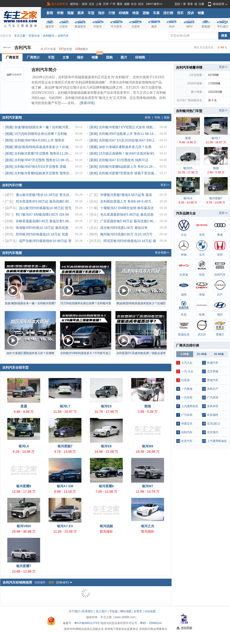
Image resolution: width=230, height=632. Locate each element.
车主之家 (19, 35)
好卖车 (138, 611)
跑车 (154, 26)
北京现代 (212, 432)
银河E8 (106, 446)
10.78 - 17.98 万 (106, 412)
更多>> (165, 185)
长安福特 (212, 415)
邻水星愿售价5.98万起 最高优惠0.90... (44, 201)
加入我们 (101, 611)
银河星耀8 (23, 486)
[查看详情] (87, 103)
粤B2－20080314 (150, 623)
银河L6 (24, 446)
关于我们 (74, 611)
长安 (184, 314)
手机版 (113, 611)
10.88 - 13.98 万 (23, 571)
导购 (157, 117)
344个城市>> (154, 4)
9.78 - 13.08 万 (65, 451)
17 (45, 48)
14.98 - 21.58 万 (106, 451)
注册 (201, 4)
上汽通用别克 (189, 406)
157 (61, 48)
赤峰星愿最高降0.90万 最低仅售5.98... (44, 221)
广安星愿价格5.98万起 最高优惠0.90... (128, 221)
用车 (180, 13)
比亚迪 (184, 274)
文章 (65, 57)
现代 (220, 314)
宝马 (202, 254)
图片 (124, 57)
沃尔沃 (202, 334)
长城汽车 (212, 362)
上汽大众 (186, 362)
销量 (201, 13)
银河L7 (65, 406)
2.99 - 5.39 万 (148, 412)
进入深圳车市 (59, 4)
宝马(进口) (213, 423)
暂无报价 (106, 531)
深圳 (84, 4)
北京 (91, 4)
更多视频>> (162, 252)
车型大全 (34, 35)
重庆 (120, 4)
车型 (91, 13)
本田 (220, 254)
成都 (127, 4)
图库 (80, 13)
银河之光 (147, 526)
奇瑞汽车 (212, 380)
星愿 (23, 406)
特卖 (135, 13)
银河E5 (106, 406)
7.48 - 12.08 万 (106, 491)
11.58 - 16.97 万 (65, 412)
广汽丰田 (186, 415)
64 (222, 47)
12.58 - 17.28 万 (23, 491)
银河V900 (24, 526)
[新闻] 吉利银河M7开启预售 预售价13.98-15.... (39, 160)
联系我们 (87, 611)
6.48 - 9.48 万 (24, 412)
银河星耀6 (106, 486)
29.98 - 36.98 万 (23, 531)
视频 (70, 13)
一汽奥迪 (186, 388)
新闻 (49, 13)
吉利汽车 (63, 35)
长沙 (134, 4)
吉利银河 (48, 35)
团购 (146, 13)
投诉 (190, 13)
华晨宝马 (186, 423)
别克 (202, 274)
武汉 (141, 4)
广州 (112, 4)
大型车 (135, 26)
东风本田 (212, 406)
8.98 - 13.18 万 (65, 491)
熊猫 (147, 406)
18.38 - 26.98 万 (147, 451)
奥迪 (220, 234)
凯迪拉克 (183, 334)
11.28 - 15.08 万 (65, 531)
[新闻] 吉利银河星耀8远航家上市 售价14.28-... (122, 166)
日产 (220, 294)
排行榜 (168, 13)
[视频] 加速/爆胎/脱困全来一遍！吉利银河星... (38, 127)
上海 (98, 4)
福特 (184, 294)
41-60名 (219, 354)
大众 (184, 234)
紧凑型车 (80, 26)
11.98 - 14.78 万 (147, 491)
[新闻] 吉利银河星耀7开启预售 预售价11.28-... (38, 153)
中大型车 (116, 26)
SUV (172, 26)
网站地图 (125, 611)
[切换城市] (64, 582)
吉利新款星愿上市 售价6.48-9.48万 (125, 201)
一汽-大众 (187, 371)
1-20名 (184, 354)
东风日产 (212, 388)
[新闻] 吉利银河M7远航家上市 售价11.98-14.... (123, 134)
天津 (105, 4)
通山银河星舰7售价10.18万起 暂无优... (44, 195)
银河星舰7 (65, 446)
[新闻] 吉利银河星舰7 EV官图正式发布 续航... (122, 127)
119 (77, 48)
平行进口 (222, 26)
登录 (190, 4)
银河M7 (147, 486)
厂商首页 (12, 57)
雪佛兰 (220, 334)
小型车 (63, 26)
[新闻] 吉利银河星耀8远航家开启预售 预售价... (38, 173)
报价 (101, 13)
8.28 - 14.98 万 (24, 451)
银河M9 (147, 446)
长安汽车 (186, 441)
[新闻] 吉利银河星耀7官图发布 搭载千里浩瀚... (123, 173)
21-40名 (202, 354)
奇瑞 (202, 294)
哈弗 (202, 314)
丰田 (202, 234)
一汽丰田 (186, 397)
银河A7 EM (65, 486)
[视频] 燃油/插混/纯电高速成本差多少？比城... (38, 147)
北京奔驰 (212, 371)
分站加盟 (150, 611)
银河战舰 (106, 526)
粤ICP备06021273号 (87, 623)
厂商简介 (33, 57)
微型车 (50, 26)
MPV (189, 26)
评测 (60, 13)
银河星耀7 (23, 566)
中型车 (97, 26)
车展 (156, 13)
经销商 (124, 13)
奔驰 (184, 254)
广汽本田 (212, 397)
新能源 (206, 26)
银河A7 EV (65, 526)
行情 (111, 13)
